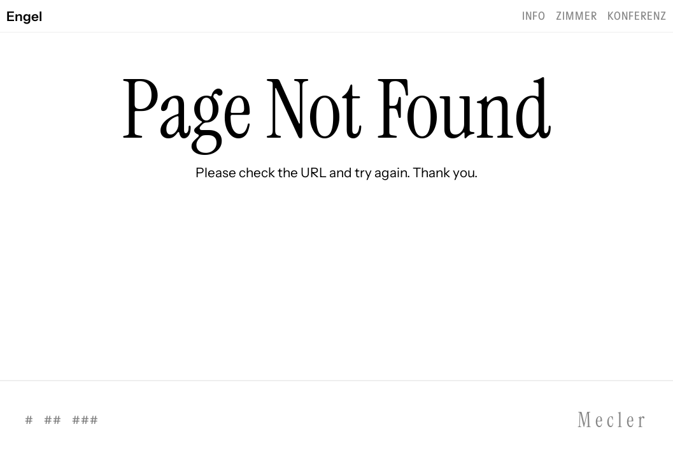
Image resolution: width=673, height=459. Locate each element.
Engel (24, 16)
